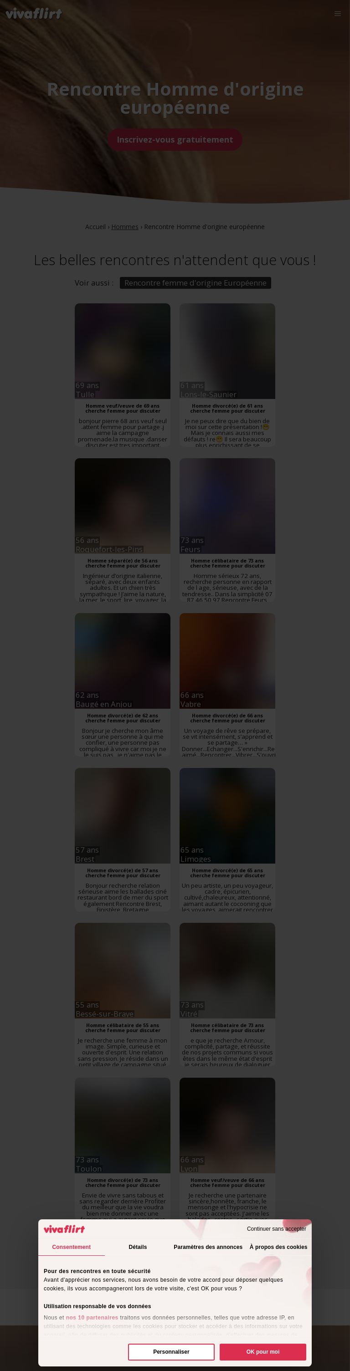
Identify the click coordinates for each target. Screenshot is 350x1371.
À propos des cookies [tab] (279, 1247)
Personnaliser (171, 1352)
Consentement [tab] (71, 1247)
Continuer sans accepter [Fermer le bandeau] (276, 1229)
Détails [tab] (138, 1247)
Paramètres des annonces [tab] (208, 1247)
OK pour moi (263, 1352)
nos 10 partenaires (92, 1318)
